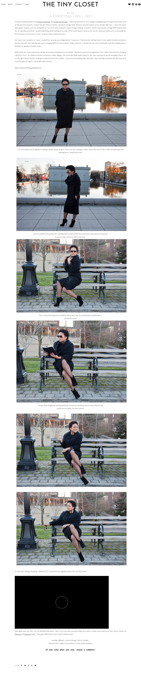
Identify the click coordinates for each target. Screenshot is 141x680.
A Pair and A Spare (61, 22)
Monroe (18, 634)
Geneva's (27, 634)
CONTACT (19, 4)
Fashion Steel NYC (43, 22)
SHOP (27, 4)
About (10, 4)
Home (3, 4)
